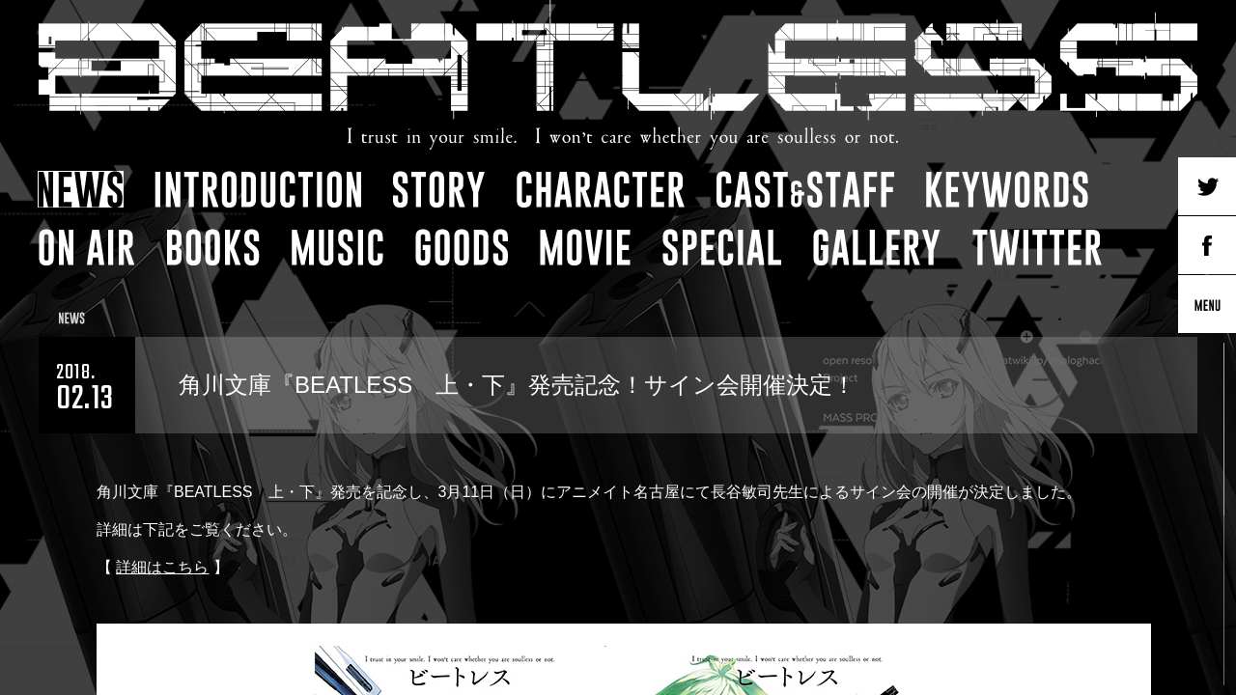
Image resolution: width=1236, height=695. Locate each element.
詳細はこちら (162, 567)
